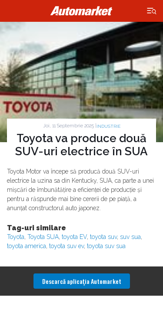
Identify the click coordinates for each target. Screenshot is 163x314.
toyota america (26, 245)
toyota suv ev (66, 245)
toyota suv (103, 236)
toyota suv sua (106, 245)
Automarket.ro (81, 11)
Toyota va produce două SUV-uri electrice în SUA (81, 145)
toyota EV (74, 236)
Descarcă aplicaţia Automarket (81, 281)
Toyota (15, 236)
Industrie (108, 126)
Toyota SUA (43, 236)
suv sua (130, 236)
